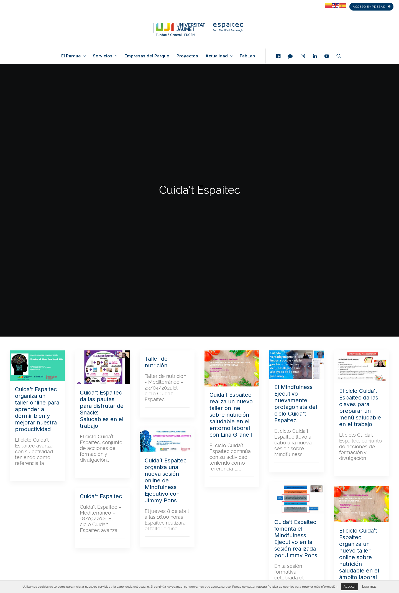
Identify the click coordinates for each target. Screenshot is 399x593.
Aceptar (350, 587)
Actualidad (218, 56)
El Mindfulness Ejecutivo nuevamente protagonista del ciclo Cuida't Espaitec (295, 204)
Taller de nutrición (156, 162)
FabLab (247, 56)
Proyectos (187, 56)
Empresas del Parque (146, 56)
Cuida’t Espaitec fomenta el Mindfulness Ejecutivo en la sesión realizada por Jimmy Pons (295, 339)
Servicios (105, 56)
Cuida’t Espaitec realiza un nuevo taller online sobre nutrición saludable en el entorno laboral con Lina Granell (231, 215)
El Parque (73, 56)
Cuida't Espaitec (101, 296)
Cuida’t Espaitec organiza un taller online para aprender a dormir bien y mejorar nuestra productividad (37, 209)
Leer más (369, 587)
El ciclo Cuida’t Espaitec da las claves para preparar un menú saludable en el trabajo (360, 208)
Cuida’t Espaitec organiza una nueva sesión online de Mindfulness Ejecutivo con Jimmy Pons (165, 281)
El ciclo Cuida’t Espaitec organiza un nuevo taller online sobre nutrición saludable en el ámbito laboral (359, 354)
